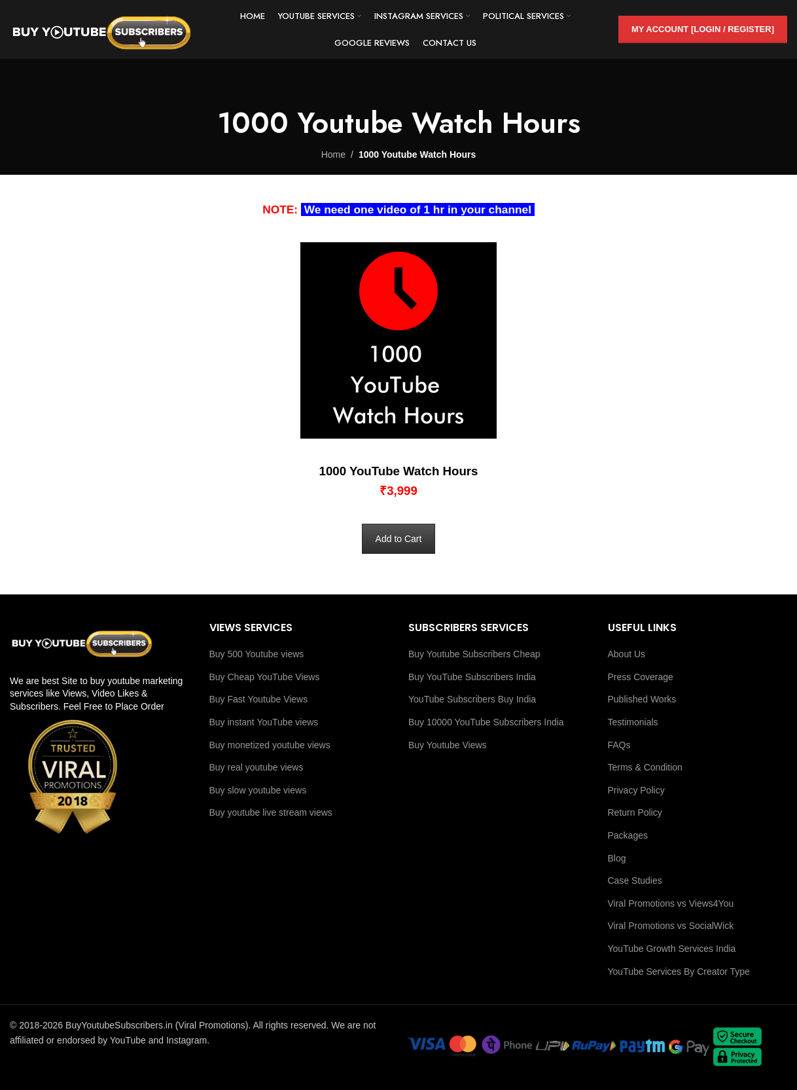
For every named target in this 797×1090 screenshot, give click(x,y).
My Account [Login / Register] (702, 29)
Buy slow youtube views (258, 790)
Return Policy (635, 812)
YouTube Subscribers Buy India (472, 699)
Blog (617, 858)
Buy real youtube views (256, 767)
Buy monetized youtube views (269, 745)
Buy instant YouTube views (264, 722)
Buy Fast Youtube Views (258, 699)
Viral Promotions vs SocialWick (671, 925)
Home (333, 154)
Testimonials (633, 722)
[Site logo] (101, 29)
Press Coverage (640, 677)
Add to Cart (399, 539)
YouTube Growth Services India (672, 948)
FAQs (619, 745)
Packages (628, 835)
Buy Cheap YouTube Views (264, 677)
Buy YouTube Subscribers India (472, 677)
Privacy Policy (636, 790)
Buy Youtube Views (447, 745)
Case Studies (635, 880)
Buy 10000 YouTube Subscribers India (486, 722)
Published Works (642, 699)
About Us (627, 654)
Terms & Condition (645, 767)
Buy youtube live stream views (270, 812)
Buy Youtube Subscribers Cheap (474, 654)
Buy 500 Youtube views (256, 654)
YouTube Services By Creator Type (679, 971)
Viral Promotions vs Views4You (671, 903)
